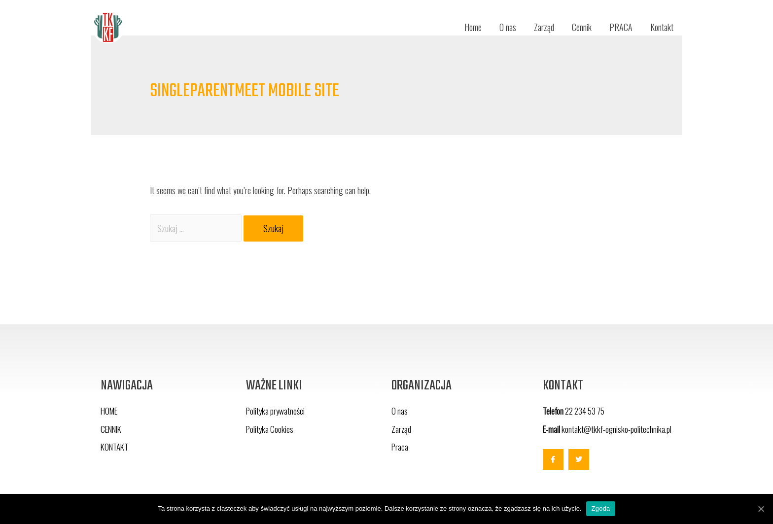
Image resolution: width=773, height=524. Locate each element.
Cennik (582, 27)
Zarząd (544, 27)
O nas (507, 27)
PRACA (620, 27)
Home (473, 27)
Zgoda (600, 508)
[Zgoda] (761, 509)
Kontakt (661, 27)
